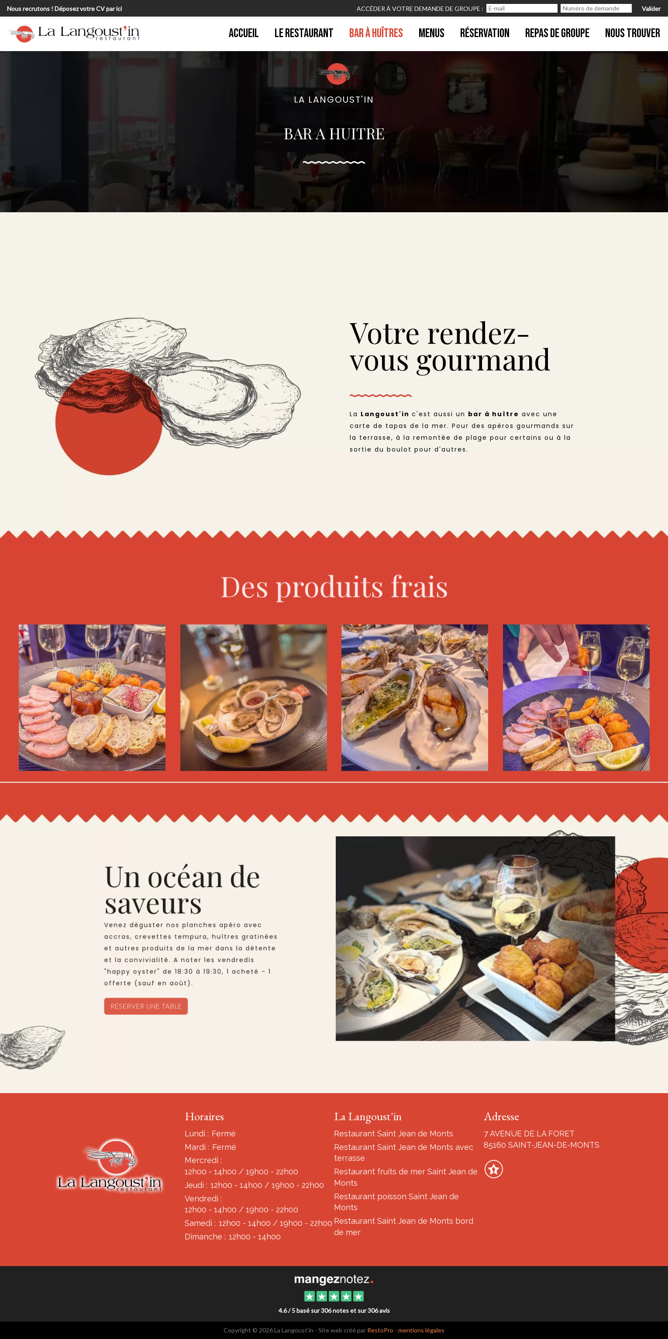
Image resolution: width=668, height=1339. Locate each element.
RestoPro (380, 1330)
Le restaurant (304, 33)
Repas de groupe (557, 33)
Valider (651, 8)
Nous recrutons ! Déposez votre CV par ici (64, 8)
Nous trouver (632, 33)
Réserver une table (149, 1007)
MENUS (431, 33)
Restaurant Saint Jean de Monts (393, 1133)
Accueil (244, 33)
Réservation (485, 33)
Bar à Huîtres (376, 33)
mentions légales (421, 1330)
